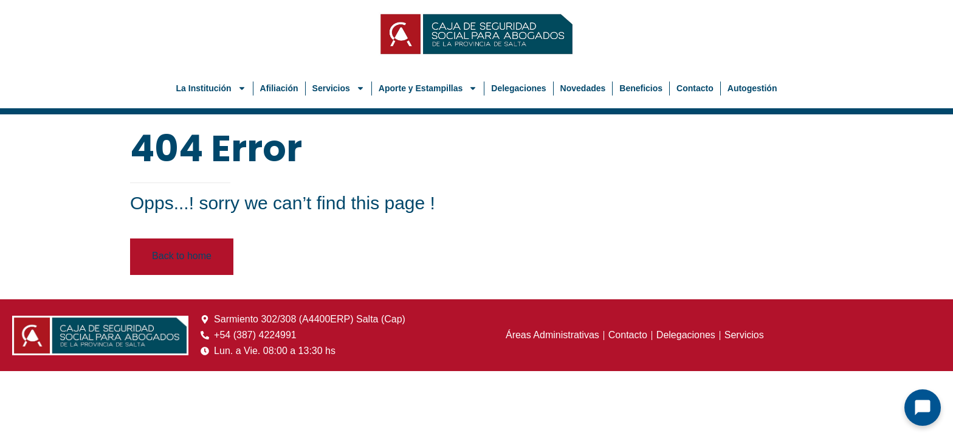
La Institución (211, 88)
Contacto (695, 88)
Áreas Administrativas (552, 335)
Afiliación (279, 88)
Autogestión (752, 88)
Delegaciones (518, 88)
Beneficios (640, 88)
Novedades (583, 88)
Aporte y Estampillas (428, 88)
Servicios (338, 88)
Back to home (182, 256)
